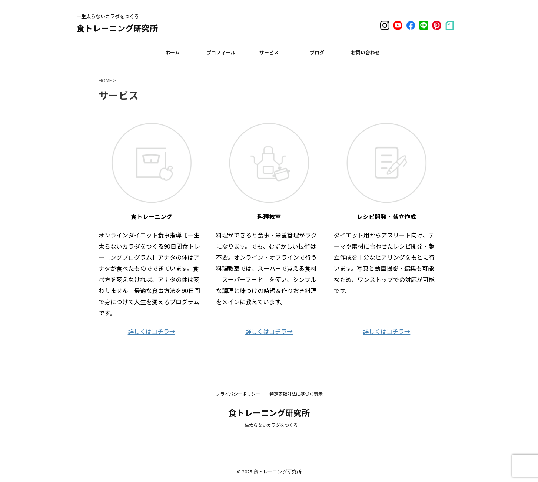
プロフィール (220, 52)
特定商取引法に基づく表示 (296, 393)
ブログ (317, 52)
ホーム (172, 52)
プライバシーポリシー (238, 393)
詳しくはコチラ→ (151, 331)
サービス (269, 52)
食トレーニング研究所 (117, 28)
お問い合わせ (365, 52)
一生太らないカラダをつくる (269, 425)
